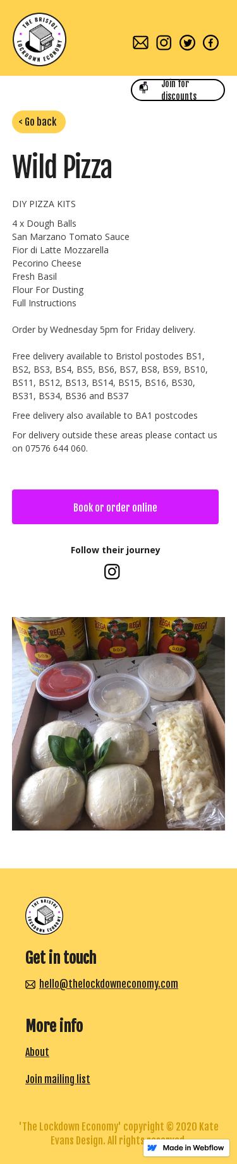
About (37, 1052)
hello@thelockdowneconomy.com (108, 984)
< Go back (37, 122)
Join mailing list (57, 1079)
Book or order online (115, 507)
